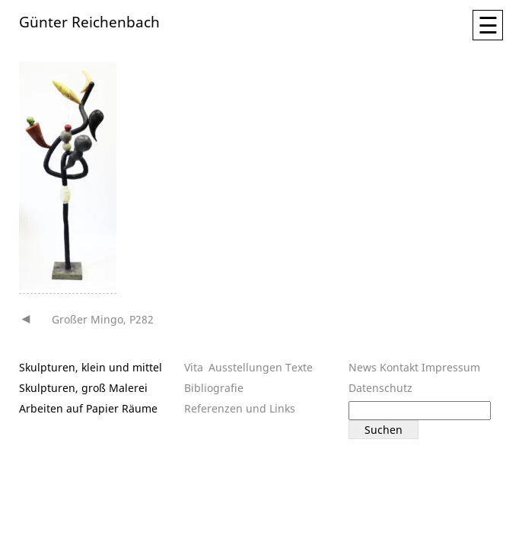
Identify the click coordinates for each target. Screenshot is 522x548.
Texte (299, 367)
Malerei (128, 388)
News (363, 367)
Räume (140, 408)
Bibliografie (213, 388)
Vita (193, 367)
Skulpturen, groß (62, 388)
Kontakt (399, 367)
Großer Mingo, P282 (103, 319)
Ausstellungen (245, 367)
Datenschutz (380, 388)
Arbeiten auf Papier (69, 408)
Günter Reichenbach (89, 20)
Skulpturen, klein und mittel (90, 367)
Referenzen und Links (239, 408)
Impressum (451, 367)
